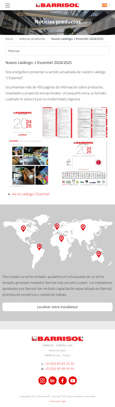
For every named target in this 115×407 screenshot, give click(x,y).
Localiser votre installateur (57, 307)
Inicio (9, 39)
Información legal (58, 401)
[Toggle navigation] (7, 5)
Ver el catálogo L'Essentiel (30, 194)
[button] (106, 5)
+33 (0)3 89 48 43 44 (59, 369)
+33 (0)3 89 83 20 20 (59, 364)
